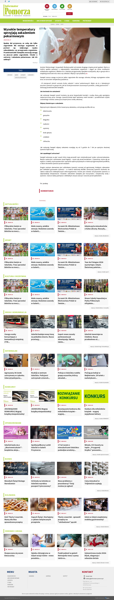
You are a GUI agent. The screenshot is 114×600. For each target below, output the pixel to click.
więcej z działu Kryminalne (102, 382)
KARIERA (76, 21)
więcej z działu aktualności (102, 236)
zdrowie (10, 75)
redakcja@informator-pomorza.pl (94, 578)
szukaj (69, 13)
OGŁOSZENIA (62, 7)
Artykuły (45, 16)
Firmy (49, 16)
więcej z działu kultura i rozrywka (100, 308)
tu (86, 73)
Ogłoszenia (54, 16)
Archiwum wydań (44, 21)
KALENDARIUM (55, 7)
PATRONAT (87, 21)
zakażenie (30, 75)
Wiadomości (28, 21)
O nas (66, 21)
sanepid (23, 75)
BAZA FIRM (70, 7)
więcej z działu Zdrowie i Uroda (100, 562)
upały (16, 75)
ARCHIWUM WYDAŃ (47, 7)
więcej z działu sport (103, 272)
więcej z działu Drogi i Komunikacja (99, 346)
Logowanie (93, 1)
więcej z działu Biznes (103, 490)
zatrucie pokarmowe (20, 77)
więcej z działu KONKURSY (102, 418)
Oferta (58, 21)
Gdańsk (53, 24)
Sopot (61, 24)
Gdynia (57, 24)
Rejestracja (104, 1)
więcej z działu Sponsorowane (101, 454)
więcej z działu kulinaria (102, 527)
